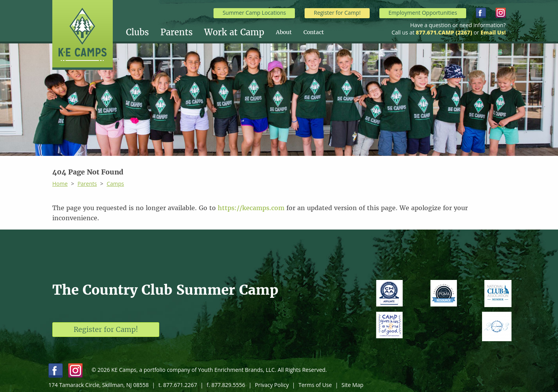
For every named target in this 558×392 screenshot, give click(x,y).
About (284, 32)
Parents (176, 32)
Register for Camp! (337, 12)
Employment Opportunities (422, 12)
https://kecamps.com (251, 208)
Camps (115, 183)
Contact (313, 32)
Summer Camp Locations (254, 12)
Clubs (137, 32)
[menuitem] (143, 32)
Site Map (352, 385)
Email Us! (493, 32)
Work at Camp (234, 32)
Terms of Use (315, 385)
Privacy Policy (272, 385)
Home (60, 183)
